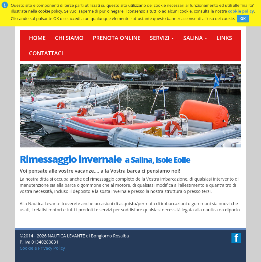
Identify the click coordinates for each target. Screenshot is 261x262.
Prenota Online (116, 37)
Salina (195, 37)
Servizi (162, 37)
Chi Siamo (69, 37)
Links (224, 37)
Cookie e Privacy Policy (42, 248)
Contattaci (46, 53)
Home (37, 37)
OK (243, 18)
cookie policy (241, 11)
